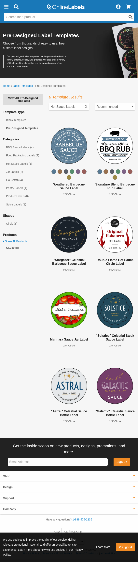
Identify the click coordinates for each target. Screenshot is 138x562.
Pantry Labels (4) (16, 188)
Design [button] (8, 487)
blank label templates (19, 63)
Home (6, 85)
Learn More (103, 547)
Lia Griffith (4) (14, 180)
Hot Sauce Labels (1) (19, 163)
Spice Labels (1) (16, 204)
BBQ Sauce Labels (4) (20, 147)
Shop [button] (6, 476)
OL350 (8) (12, 247)
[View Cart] (128, 7)
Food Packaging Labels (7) (22, 155)
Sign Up (122, 462)
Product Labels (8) (17, 196)
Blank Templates (16, 120)
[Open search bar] (16, 7)
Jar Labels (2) (14, 171)
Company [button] (9, 509)
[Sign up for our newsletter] (58, 462)
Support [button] (8, 498)
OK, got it (125, 547)
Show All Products (15, 241)
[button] (6, 7)
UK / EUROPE (73, 531)
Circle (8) (11, 223)
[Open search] (130, 17)
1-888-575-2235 (82, 519)
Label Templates (23, 85)
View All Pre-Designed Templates (23, 99)
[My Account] (118, 7)
